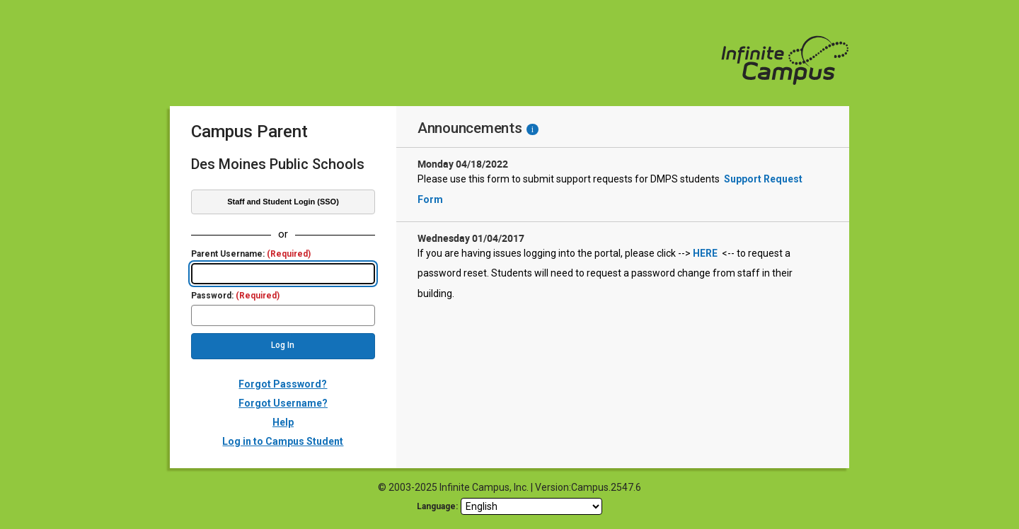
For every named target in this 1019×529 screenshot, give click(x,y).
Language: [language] (437, 506)
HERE (705, 253)
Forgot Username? (283, 403)
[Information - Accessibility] (532, 129)
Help (283, 422)
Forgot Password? (282, 384)
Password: (235, 296)
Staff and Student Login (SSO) (283, 201)
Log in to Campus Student (282, 441)
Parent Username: (251, 254)
